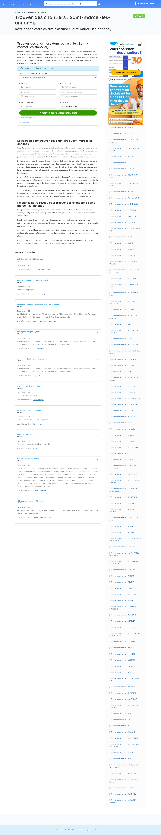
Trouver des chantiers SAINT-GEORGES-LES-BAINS (124, 352)
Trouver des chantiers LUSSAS (122, 720)
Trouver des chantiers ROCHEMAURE (125, 345)
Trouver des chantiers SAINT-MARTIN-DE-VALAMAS (124, 562)
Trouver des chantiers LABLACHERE (124, 392)
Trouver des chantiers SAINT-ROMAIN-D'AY (124, 679)
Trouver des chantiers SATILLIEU (123, 429)
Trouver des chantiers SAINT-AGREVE (125, 278)
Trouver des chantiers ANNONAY (123, 127)
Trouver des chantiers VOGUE (122, 752)
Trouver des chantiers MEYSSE (122, 526)
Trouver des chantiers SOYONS (122, 365)
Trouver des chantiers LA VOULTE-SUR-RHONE (124, 184)
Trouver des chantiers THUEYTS (123, 582)
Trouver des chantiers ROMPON (123, 687)
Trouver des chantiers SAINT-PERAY (124, 169)
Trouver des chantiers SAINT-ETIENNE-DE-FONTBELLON (124, 271)
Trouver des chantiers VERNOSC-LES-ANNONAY (124, 317)
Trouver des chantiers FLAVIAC (122, 666)
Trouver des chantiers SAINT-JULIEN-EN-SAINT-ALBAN (125, 539)
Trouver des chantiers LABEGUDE (123, 503)
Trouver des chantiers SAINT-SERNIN (124, 474)
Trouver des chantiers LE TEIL (122, 163)
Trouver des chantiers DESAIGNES (123, 615)
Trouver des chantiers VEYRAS (122, 453)
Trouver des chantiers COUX (121, 423)
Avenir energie (38, 400)
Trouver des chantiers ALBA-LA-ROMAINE (122, 510)
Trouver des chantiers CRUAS (122, 243)
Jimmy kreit (37, 375)
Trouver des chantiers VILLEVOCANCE (125, 627)
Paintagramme (38, 348)
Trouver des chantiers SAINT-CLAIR (124, 699)
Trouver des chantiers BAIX (121, 713)
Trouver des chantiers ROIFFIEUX (123, 249)
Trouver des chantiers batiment (36, 12)
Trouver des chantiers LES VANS (123, 222)
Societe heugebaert (40, 490)
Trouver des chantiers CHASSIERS (123, 693)
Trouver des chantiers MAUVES (122, 600)
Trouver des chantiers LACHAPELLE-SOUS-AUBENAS (123, 490)
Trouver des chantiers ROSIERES (123, 660)
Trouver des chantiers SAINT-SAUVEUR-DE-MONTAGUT (124, 634)
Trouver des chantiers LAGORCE (123, 788)
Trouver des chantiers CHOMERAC (123, 237)
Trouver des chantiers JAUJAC (122, 588)
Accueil (17, 12)
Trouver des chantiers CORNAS (122, 309)
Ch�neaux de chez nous (42, 517)
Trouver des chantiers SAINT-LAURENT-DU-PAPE (124, 481)
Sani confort (37, 448)
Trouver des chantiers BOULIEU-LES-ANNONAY (123, 331)
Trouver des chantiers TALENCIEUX (124, 794)
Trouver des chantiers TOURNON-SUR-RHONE (124, 149)
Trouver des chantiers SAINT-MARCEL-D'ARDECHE (124, 302)
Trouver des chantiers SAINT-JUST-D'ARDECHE (123, 467)
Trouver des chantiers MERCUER (123, 621)
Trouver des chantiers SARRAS (122, 339)
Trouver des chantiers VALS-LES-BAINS (125, 198)
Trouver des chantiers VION (121, 759)
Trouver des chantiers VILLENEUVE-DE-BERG (124, 229)
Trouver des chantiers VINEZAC (122, 576)
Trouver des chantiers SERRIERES (123, 654)
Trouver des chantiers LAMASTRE (123, 255)
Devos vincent (38, 424)
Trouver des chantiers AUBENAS (123, 134)
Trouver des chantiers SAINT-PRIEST (124, 570)
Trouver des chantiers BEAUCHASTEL (125, 417)
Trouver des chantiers (17, 4)
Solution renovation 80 (41, 269)
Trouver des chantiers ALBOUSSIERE (124, 773)
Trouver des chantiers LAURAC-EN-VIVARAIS (123, 801)
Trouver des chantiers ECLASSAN (123, 732)
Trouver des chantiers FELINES (122, 459)
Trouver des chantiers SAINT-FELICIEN (125, 594)
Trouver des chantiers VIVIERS (122, 192)
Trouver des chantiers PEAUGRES (123, 359)
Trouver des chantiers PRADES (122, 648)
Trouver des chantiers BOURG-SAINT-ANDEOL (124, 176)
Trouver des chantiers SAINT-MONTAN (125, 398)
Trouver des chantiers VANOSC (122, 726)
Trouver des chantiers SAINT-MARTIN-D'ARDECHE (124, 745)
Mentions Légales (84, 830)
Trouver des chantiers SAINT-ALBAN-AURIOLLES (123, 706)
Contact (98, 830)
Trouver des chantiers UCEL (121, 371)
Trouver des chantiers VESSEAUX (123, 441)
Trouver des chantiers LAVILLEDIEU (124, 386)
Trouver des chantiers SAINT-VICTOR (124, 738)
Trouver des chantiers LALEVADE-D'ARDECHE (122, 607)
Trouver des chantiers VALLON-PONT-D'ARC (124, 294)
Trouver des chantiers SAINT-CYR (123, 547)
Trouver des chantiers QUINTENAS (124, 497)
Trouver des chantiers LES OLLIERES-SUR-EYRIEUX (123, 766)
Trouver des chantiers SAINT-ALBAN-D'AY (123, 519)
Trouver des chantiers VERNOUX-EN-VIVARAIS (123, 379)
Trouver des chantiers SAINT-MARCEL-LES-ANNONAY (124, 554)
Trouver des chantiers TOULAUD (123, 411)
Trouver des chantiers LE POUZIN (123, 210)
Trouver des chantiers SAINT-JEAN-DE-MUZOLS (124, 262)
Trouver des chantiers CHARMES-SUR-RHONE (124, 285)
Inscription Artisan (146, 4)
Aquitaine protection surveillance (45, 321)
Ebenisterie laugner (40, 294)
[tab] (58, 260)
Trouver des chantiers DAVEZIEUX (123, 216)
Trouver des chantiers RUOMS (122, 324)
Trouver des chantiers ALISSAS (122, 532)
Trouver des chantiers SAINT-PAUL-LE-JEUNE (124, 780)
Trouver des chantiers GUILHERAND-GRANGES (123, 141)
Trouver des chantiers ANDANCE (123, 642)
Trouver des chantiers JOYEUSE (122, 435)
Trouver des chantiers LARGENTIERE (124, 404)
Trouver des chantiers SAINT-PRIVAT (124, 447)
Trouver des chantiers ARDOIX (122, 672)
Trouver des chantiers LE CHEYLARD (124, 204)
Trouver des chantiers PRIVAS (122, 156)
